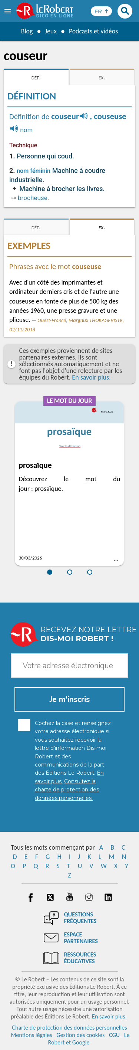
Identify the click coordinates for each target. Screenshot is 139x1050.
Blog (26, 31)
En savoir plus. (91, 377)
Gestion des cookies (80, 1034)
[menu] (8, 11)
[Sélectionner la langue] (101, 11)
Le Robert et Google (88, 1038)
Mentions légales (31, 1034)
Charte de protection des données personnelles (69, 1027)
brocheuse (32, 197)
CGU (114, 1034)
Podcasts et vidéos (93, 31)
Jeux (50, 31)
